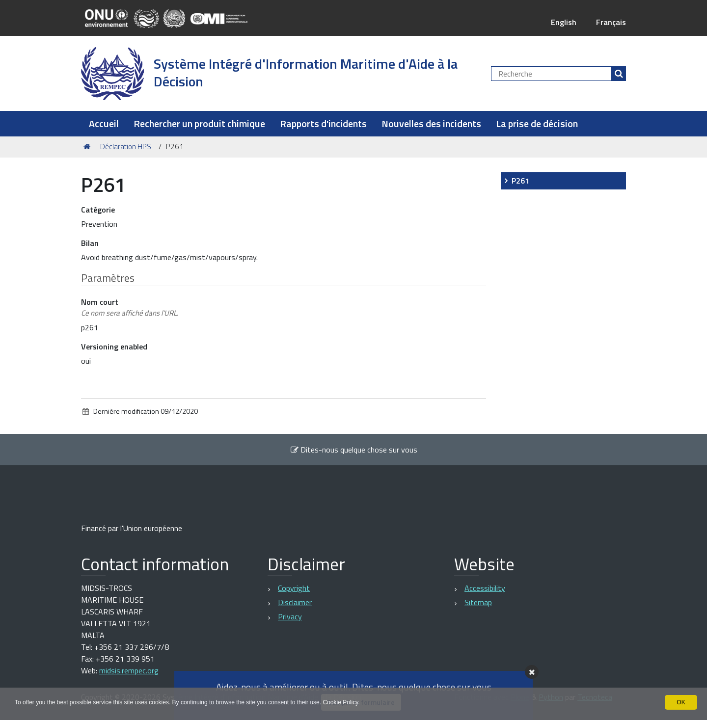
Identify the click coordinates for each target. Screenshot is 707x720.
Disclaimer (295, 602)
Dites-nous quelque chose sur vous (353, 449)
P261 (520, 181)
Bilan (90, 243)
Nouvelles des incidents (431, 123)
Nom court (129, 307)
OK (681, 702)
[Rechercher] (618, 73)
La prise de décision (537, 123)
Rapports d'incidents (323, 123)
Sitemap (478, 602)
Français (611, 22)
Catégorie (98, 209)
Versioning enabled (114, 346)
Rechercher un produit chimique (199, 123)
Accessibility (484, 588)
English (563, 22)
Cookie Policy (340, 702)
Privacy (290, 616)
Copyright (294, 588)
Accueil (104, 123)
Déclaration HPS (125, 146)
